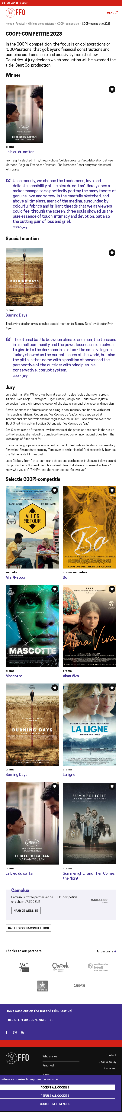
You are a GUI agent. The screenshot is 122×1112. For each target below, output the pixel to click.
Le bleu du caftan (20, 152)
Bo (65, 578)
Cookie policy (107, 1062)
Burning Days (16, 315)
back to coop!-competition (28, 928)
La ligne (69, 775)
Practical (48, 1065)
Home (9, 24)
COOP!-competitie (68, 24)
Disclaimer (109, 1068)
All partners (105, 951)
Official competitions (41, 24)
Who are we (50, 1056)
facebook (9, 1032)
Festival (20, 24)
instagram (16, 1032)
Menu (117, 12)
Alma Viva (71, 676)
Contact (111, 1055)
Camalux (20, 891)
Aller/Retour (16, 578)
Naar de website (26, 911)
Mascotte (14, 676)
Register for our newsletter (30, 1020)
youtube (24, 1032)
